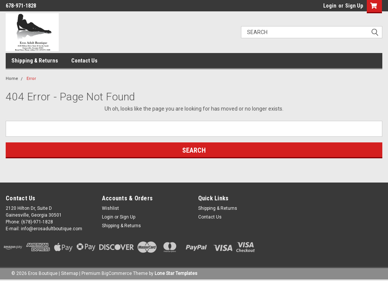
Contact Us (84, 60)
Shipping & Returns (34, 60)
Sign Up (354, 6)
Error (31, 78)
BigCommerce (117, 273)
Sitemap (69, 273)
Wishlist (110, 208)
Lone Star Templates (176, 273)
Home (12, 78)
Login (329, 6)
